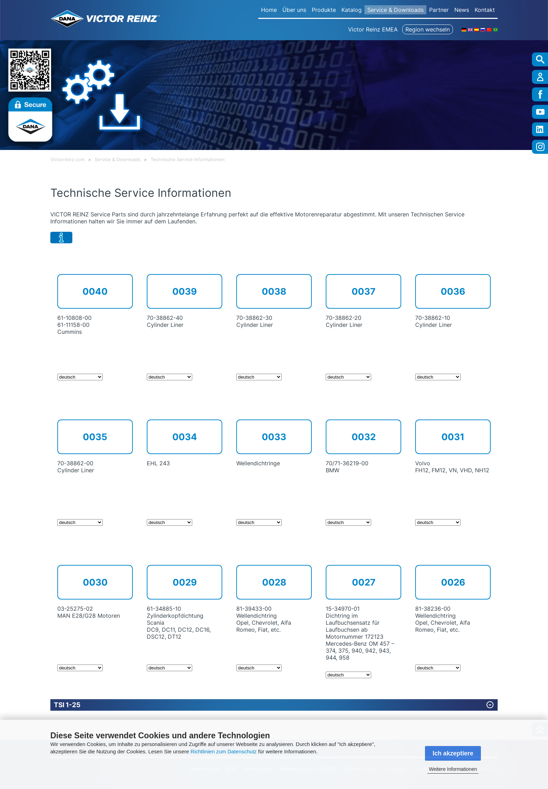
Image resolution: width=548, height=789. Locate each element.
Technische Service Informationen (188, 159)
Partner (439, 9)
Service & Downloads (395, 9)
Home (269, 9)
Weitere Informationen (453, 769)
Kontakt (485, 9)
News (461, 9)
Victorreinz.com (67, 159)
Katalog (351, 9)
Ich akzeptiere (453, 753)
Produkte (324, 9)
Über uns (294, 9)
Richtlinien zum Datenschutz (223, 751)
